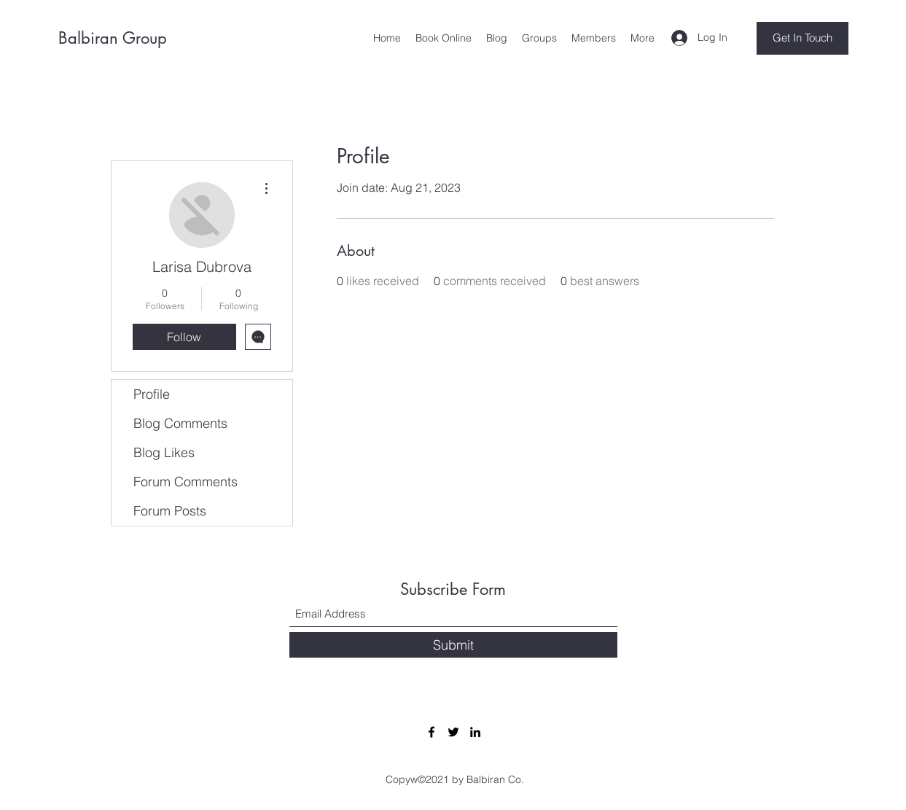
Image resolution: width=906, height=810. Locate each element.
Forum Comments (185, 481)
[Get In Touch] (802, 38)
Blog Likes (164, 452)
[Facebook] (431, 732)
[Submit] (453, 645)
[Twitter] (453, 732)
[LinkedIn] (475, 732)
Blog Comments (180, 423)
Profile (151, 394)
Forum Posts (169, 510)
